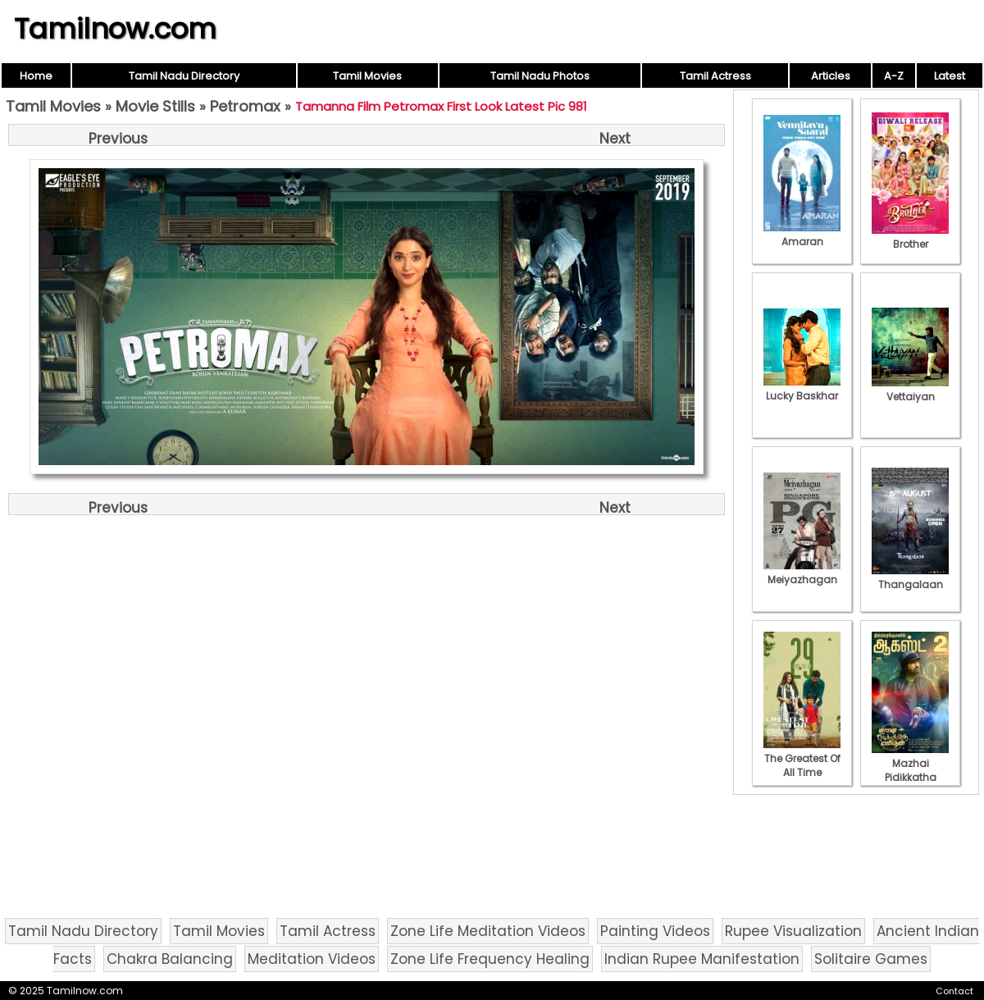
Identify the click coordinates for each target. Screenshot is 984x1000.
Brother (910, 237)
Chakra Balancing (170, 959)
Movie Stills (155, 106)
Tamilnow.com (115, 28)
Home (36, 76)
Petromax (245, 106)
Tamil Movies (367, 76)
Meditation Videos (312, 959)
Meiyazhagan (801, 573)
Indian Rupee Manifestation (702, 959)
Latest (949, 76)
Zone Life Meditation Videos (487, 931)
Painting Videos (655, 931)
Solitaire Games (870, 959)
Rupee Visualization (793, 931)
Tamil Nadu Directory (184, 76)
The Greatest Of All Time (801, 758)
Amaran (801, 235)
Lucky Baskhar (801, 389)
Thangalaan (910, 577)
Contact (954, 991)
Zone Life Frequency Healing (490, 959)
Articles (830, 76)
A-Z (894, 76)
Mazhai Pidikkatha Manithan (910, 770)
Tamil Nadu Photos (540, 76)
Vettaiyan (910, 390)
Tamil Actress (715, 76)
